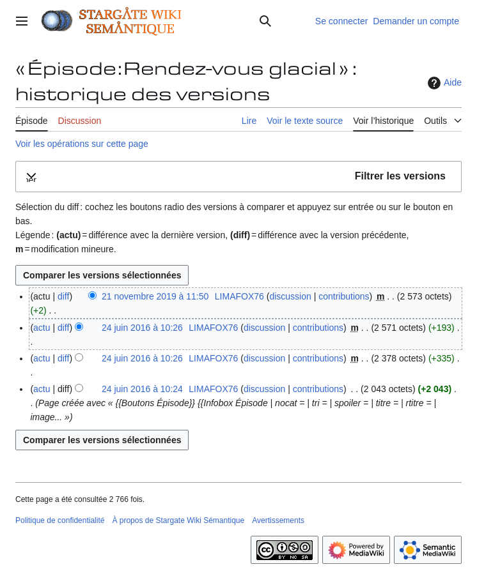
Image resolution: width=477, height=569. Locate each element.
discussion (290, 296)
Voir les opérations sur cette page (81, 144)
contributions (343, 296)
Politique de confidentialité (59, 520)
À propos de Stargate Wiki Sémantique (178, 520)
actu (41, 327)
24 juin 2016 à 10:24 (142, 389)
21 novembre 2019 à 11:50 (155, 296)
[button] (238, 176)
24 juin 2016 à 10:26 (142, 327)
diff (63, 296)
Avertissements (278, 520)
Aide (443, 83)
